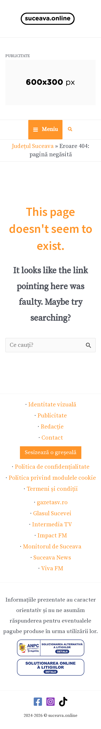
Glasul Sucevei (52, 513)
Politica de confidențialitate (52, 467)
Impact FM (52, 535)
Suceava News (52, 557)
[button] (70, 130)
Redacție (52, 426)
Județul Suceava (33, 146)
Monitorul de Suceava (52, 546)
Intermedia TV (52, 524)
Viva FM (52, 568)
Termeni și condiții (52, 489)
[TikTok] (63, 701)
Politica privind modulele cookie (52, 478)
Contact (52, 437)
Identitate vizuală (52, 404)
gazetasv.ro (52, 502)
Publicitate (52, 415)
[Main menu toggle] (45, 129)
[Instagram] (50, 701)
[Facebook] (38, 701)
